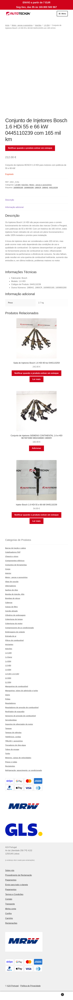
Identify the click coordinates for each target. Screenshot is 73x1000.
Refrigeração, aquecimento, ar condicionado (23, 770)
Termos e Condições (14, 894)
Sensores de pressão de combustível (20, 716)
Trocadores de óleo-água (15, 745)
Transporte (10, 904)
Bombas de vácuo (12, 598)
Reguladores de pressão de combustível (21, 708)
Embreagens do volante (15, 632)
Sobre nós (9, 870)
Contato (8, 899)
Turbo (7, 754)
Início (7, 25)
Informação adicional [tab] (14, 207)
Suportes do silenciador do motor (19, 724)
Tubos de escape (12, 749)
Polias (7, 699)
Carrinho (9, 918)
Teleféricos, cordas (13, 737)
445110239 (53, 188)
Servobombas (11, 720)
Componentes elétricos (14, 561)
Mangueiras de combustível (16, 686)
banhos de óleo (11, 590)
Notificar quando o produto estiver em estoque (30, 148)
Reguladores (10, 703)
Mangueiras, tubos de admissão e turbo (21, 691)
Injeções (38, 25)
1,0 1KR (8, 653)
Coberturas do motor (13, 624)
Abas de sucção (11, 582)
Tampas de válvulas (13, 733)
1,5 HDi (8, 665)
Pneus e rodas (11, 762)
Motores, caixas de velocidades (18, 758)
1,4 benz (8, 657)
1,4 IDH (8, 661)
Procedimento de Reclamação (18, 875)
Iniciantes (9, 644)
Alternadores (10, 586)
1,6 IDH (47, 25)
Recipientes (10, 766)
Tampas (8, 728)
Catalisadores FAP (12, 552)
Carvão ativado (11, 611)
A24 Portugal (13, 986)
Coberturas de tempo (14, 619)
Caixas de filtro (11, 607)
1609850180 (18, 188)
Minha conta (10, 909)
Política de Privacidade (30, 986)
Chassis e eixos (11, 556)
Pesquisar (36, 996)
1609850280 (29, 188)
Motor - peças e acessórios (22, 25)
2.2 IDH (8, 682)
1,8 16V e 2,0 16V (12, 674)
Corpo (7, 569)
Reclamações (11, 923)
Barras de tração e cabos (15, 548)
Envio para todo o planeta (16, 885)
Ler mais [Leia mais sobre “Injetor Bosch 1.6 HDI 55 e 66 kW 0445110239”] (36, 521)
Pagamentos (10, 880)
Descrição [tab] (9, 200)
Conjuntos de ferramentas (16, 565)
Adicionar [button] (36, 448)
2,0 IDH (8, 678)
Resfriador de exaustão (14, 712)
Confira (8, 913)
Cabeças (8, 603)
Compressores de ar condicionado (19, 628)
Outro (7, 695)
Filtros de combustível (14, 640)
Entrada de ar (10, 636)
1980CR (38, 188)
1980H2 (45, 188)
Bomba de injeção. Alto (14, 594)
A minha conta (12, 996)
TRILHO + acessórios (14, 741)
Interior (8, 573)
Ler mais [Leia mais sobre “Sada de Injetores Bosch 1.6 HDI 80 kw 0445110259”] (36, 379)
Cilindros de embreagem (15, 615)
